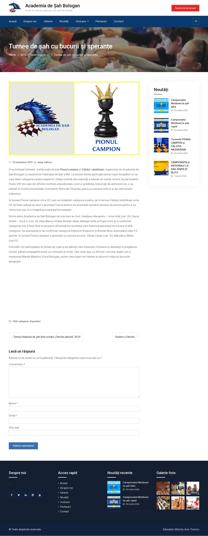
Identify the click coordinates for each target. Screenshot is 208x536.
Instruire (81, 21)
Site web (14, 427)
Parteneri (101, 21)
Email (13, 415)
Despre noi (30, 21)
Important (35, 321)
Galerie (48, 21)
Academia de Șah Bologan (54, 5)
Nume (13, 403)
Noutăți (64, 21)
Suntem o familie (124, 337)
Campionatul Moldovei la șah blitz (180, 103)
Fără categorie (21, 321)
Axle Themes (191, 529)
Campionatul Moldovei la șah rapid (180, 123)
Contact (119, 21)
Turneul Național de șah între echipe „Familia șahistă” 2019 (49, 337)
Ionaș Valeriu (44, 162)
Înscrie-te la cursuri (185, 7)
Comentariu (17, 364)
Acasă (12, 21)
